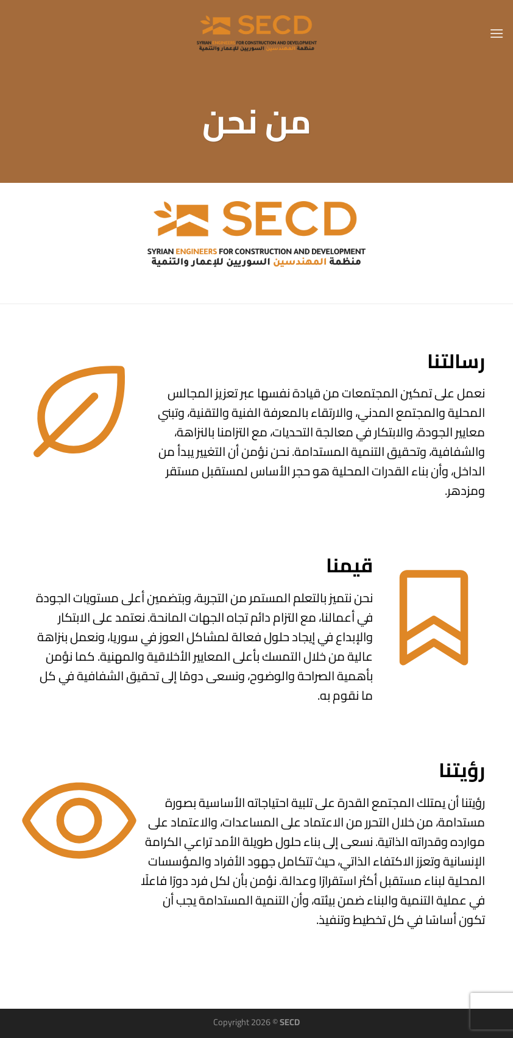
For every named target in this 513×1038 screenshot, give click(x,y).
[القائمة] (496, 33)
